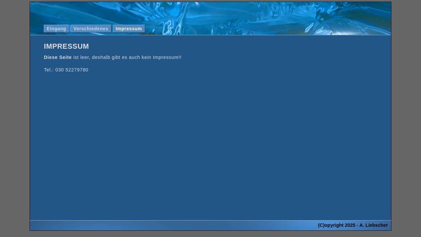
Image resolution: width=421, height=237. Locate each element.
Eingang (56, 28)
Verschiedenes (91, 28)
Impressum (129, 28)
